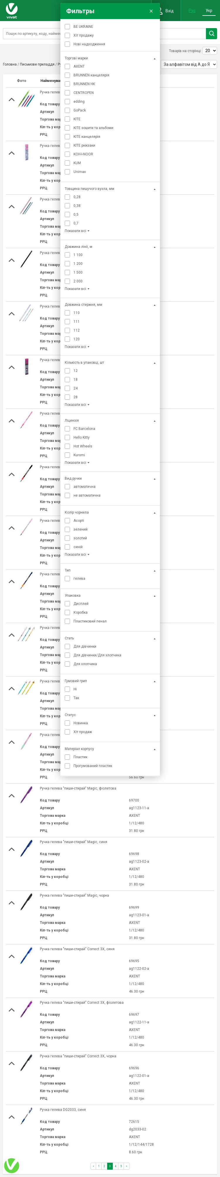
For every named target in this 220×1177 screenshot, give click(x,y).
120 (77, 339)
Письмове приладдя (37, 64)
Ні (75, 689)
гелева (79, 579)
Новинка (81, 723)
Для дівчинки (85, 646)
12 (76, 371)
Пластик (80, 757)
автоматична (84, 487)
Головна (10, 64)
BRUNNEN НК (84, 84)
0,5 (76, 214)
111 (77, 322)
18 (76, 380)
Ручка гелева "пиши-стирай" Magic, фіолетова (78, 788)
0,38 (77, 206)
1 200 (78, 264)
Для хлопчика (85, 664)
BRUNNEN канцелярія (91, 75)
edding (79, 101)
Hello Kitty (82, 437)
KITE (77, 119)
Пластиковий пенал (90, 621)
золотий (80, 538)
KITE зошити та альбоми (93, 128)
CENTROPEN (84, 93)
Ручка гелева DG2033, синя (63, 1110)
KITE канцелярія (87, 137)
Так (76, 698)
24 (76, 388)
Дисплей (81, 604)
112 (77, 330)
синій (78, 547)
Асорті (79, 521)
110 (77, 313)
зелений (81, 529)
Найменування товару (59, 81)
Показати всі (75, 231)
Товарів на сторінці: (185, 51)
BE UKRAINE (83, 27)
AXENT (79, 66)
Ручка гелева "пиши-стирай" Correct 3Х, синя (77, 949)
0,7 (76, 223)
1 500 (78, 272)
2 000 (78, 281)
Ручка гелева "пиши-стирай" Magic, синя (73, 842)
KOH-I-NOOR (83, 154)
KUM (77, 163)
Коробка (81, 612)
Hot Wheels (83, 446)
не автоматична (87, 495)
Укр (209, 10)
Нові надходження (89, 44)
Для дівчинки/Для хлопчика (97, 655)
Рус (192, 10)
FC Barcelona (84, 429)
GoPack (80, 110)
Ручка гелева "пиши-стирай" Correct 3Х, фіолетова (82, 1003)
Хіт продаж (83, 732)
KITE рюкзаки (84, 145)
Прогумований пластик (93, 766)
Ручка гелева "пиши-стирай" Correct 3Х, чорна (78, 1056)
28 (76, 397)
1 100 (78, 255)
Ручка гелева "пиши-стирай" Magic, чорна (74, 895)
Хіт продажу (84, 35)
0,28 (77, 197)
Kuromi (79, 455)
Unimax (80, 172)
